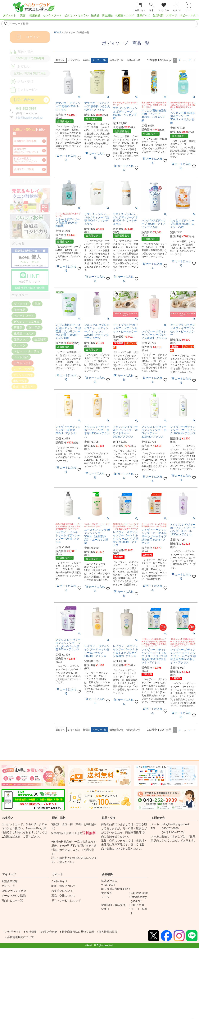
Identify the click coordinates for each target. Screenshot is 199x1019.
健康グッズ (143, 15)
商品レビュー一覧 (12, 900)
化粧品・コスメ (124, 15)
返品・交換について (63, 895)
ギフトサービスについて (66, 900)
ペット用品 (21, 357)
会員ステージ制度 (24, 169)
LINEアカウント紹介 (14, 890)
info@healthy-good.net (29, 117)
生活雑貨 (158, 15)
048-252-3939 (26, 108)
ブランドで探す (23, 374)
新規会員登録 (10, 881)
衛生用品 (107, 15)
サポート (57, 874)
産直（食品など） (24, 386)
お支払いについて (62, 890)
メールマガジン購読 (14, 895)
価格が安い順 (116, 60)
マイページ (9, 874)
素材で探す (20, 380)
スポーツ (171, 15)
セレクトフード (52, 15)
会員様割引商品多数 (25, 141)
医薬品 (95, 15)
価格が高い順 (133, 60)
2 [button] (179, 60)
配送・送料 (59, 817)
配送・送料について (63, 886)
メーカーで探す (23, 369)
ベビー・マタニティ (27, 351)
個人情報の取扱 (119, 931)
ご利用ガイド (10, 836)
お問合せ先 (158, 817)
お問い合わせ (53, 931)
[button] (194, 60)
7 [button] (190, 60)
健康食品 (34, 15)
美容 (22, 15)
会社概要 (107, 874)
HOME (57, 32)
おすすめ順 (74, 60)
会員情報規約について (23, 935)
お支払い (7, 817)
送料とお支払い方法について (79, 857)
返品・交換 (108, 817)
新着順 (86, 60)
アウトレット (22, 363)
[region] (99, 16)
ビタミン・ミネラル (76, 15)
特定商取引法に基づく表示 (85, 931)
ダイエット (9, 15)
